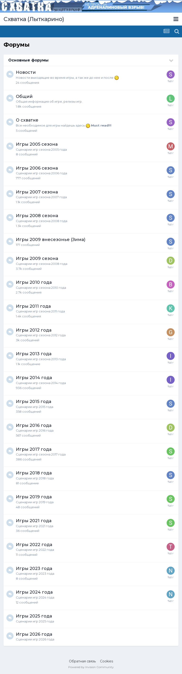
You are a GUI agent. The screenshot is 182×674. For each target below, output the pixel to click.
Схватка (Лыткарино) (34, 19)
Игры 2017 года (33, 449)
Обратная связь (82, 661)
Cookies (106, 661)
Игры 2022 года (34, 544)
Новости (26, 72)
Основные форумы (28, 60)
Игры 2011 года (33, 306)
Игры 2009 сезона (37, 258)
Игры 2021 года (33, 520)
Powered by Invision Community (91, 667)
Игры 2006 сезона (37, 168)
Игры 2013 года (33, 353)
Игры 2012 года (33, 330)
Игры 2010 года (34, 282)
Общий (24, 96)
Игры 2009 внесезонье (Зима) (50, 239)
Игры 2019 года (34, 496)
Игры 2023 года (34, 568)
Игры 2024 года (34, 592)
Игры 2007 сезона (37, 192)
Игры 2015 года (33, 401)
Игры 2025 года (34, 616)
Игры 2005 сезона (37, 144)
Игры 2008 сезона (37, 215)
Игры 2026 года (34, 634)
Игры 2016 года (33, 425)
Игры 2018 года (34, 473)
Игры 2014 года (34, 377)
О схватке (27, 120)
